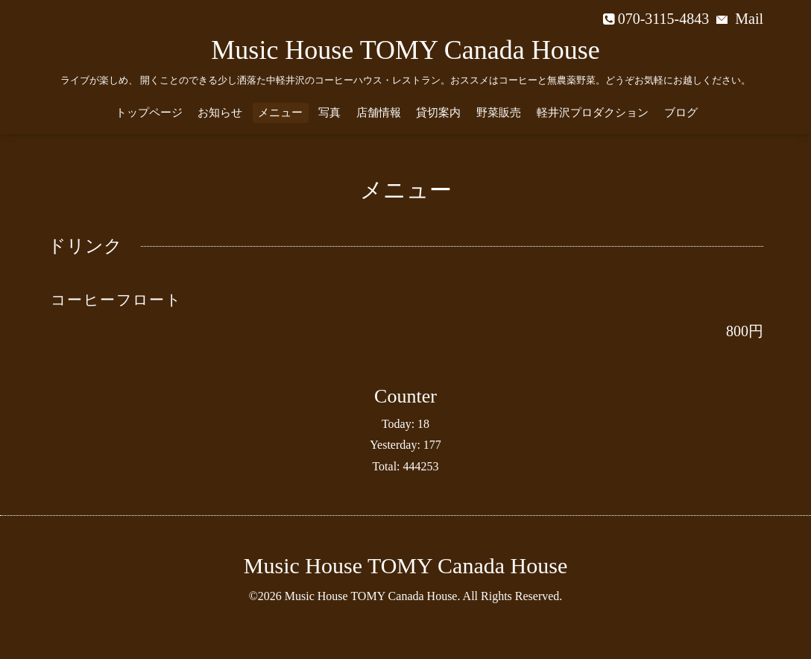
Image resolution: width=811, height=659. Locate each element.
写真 (329, 113)
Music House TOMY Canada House (405, 50)
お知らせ (220, 113)
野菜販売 (498, 113)
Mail (739, 18)
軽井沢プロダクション (593, 113)
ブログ (681, 113)
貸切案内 (438, 113)
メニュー (280, 113)
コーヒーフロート (116, 299)
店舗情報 (378, 113)
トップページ (149, 113)
